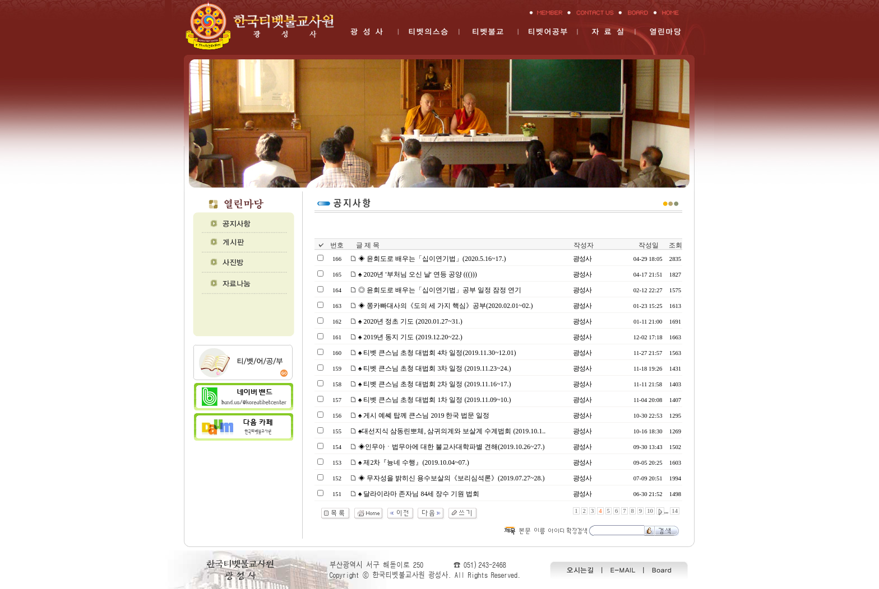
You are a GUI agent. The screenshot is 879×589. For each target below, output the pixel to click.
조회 (675, 245)
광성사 (582, 259)
